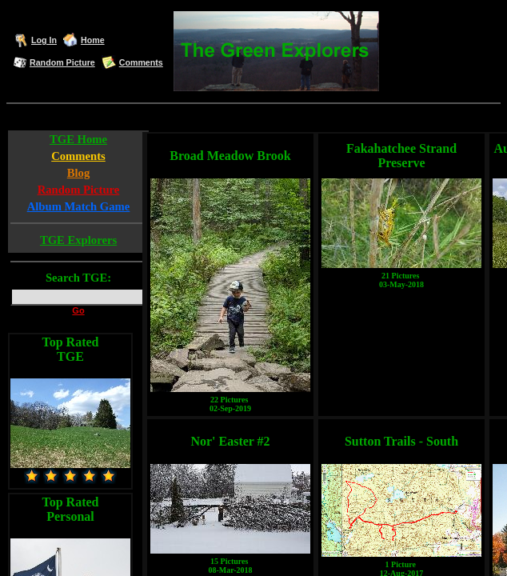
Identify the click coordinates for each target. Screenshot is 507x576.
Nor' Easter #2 (229, 441)
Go (78, 310)
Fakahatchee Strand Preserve (401, 156)
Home (93, 40)
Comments (141, 62)
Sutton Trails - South (401, 441)
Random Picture (62, 62)
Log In (44, 40)
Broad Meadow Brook (230, 155)
